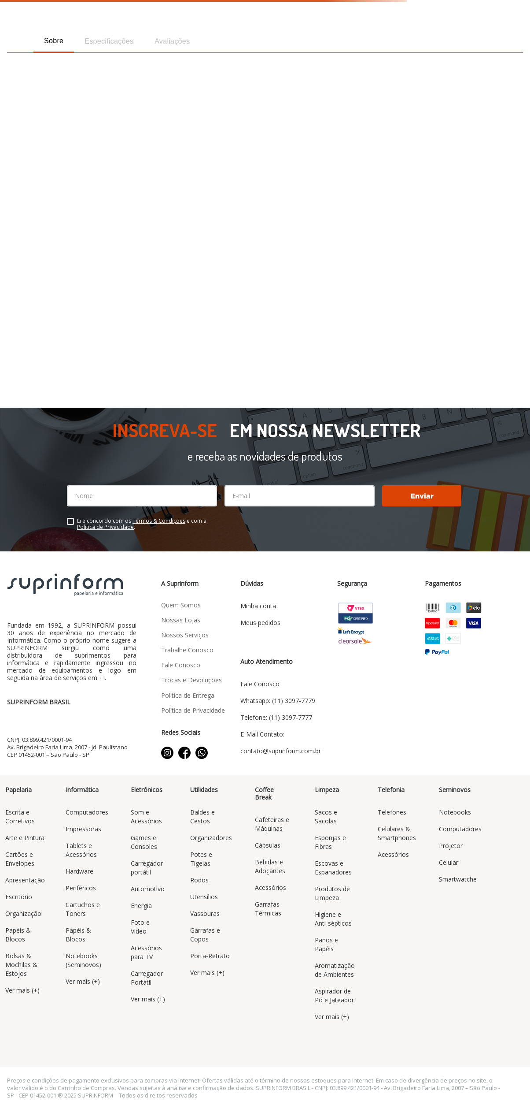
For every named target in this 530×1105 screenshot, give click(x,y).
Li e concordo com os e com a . (141, 524)
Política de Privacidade (105, 527)
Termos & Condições (158, 521)
